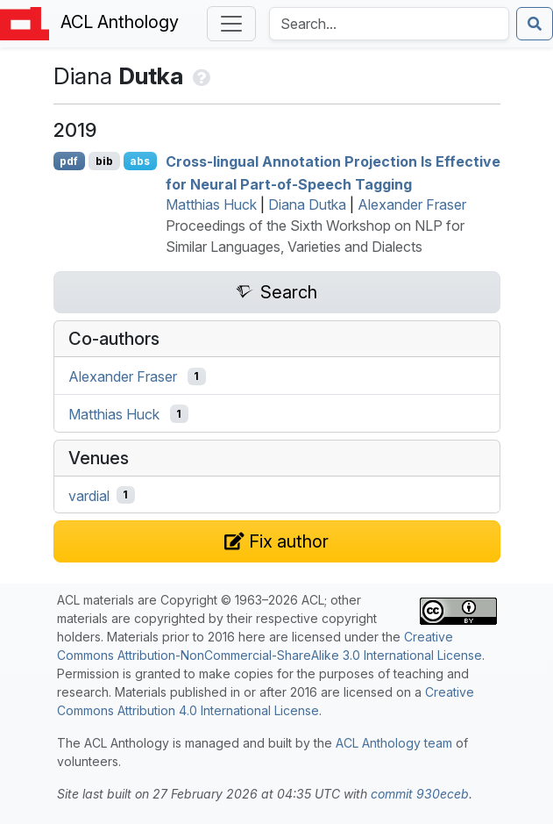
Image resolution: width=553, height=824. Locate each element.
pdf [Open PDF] (69, 161)
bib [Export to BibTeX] (104, 161)
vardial (89, 495)
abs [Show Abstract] (140, 161)
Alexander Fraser (412, 204)
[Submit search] (534, 23)
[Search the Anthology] (389, 23)
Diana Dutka (307, 204)
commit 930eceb (420, 793)
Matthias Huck (211, 204)
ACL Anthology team (394, 742)
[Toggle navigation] (231, 23)
